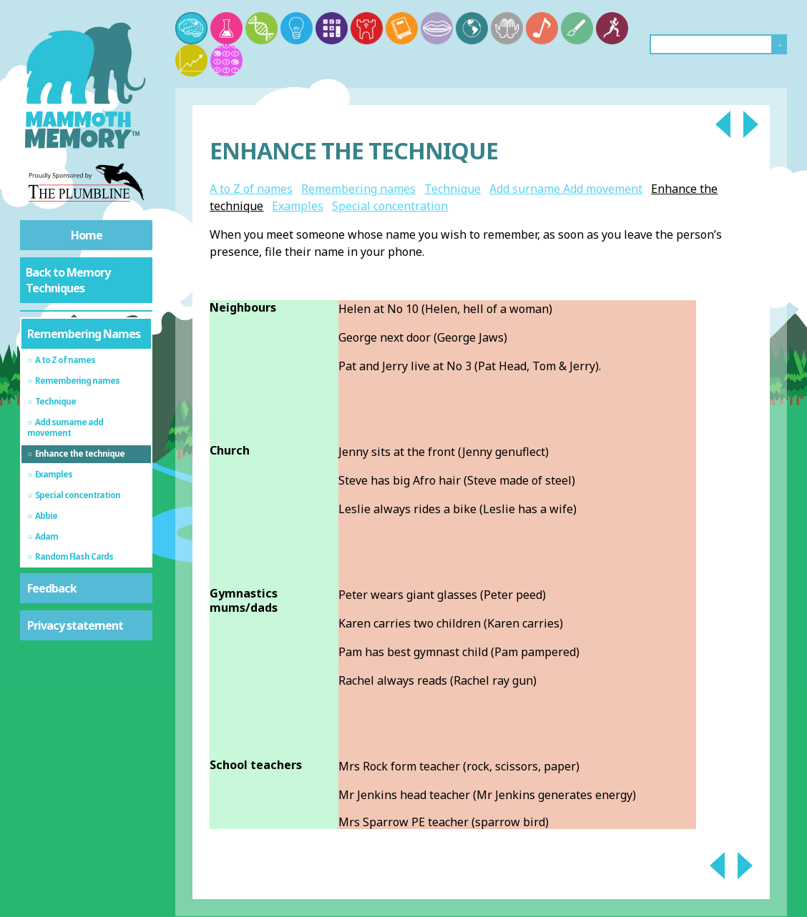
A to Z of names (251, 189)
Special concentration (390, 206)
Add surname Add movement (565, 189)
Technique (452, 189)
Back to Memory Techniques (68, 280)
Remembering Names (83, 334)
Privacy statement (75, 625)
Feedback (52, 588)
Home (86, 235)
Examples (297, 206)
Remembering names (358, 189)
